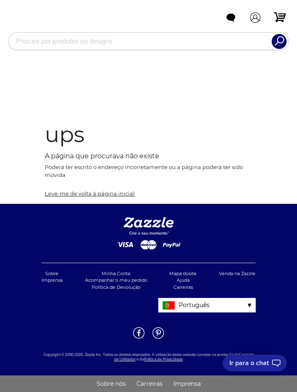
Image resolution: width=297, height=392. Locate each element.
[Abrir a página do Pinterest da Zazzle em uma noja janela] (158, 338)
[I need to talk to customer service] (255, 363)
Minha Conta (116, 273)
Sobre (51, 273)
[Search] (279, 41)
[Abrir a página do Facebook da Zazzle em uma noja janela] (139, 338)
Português (194, 305)
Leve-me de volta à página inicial (90, 193)
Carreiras (183, 287)
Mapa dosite (183, 273)
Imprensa (52, 280)
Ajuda (183, 280)
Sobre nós (111, 383)
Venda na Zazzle (237, 273)
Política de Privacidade (163, 359)
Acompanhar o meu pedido (116, 280)
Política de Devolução (116, 287)
